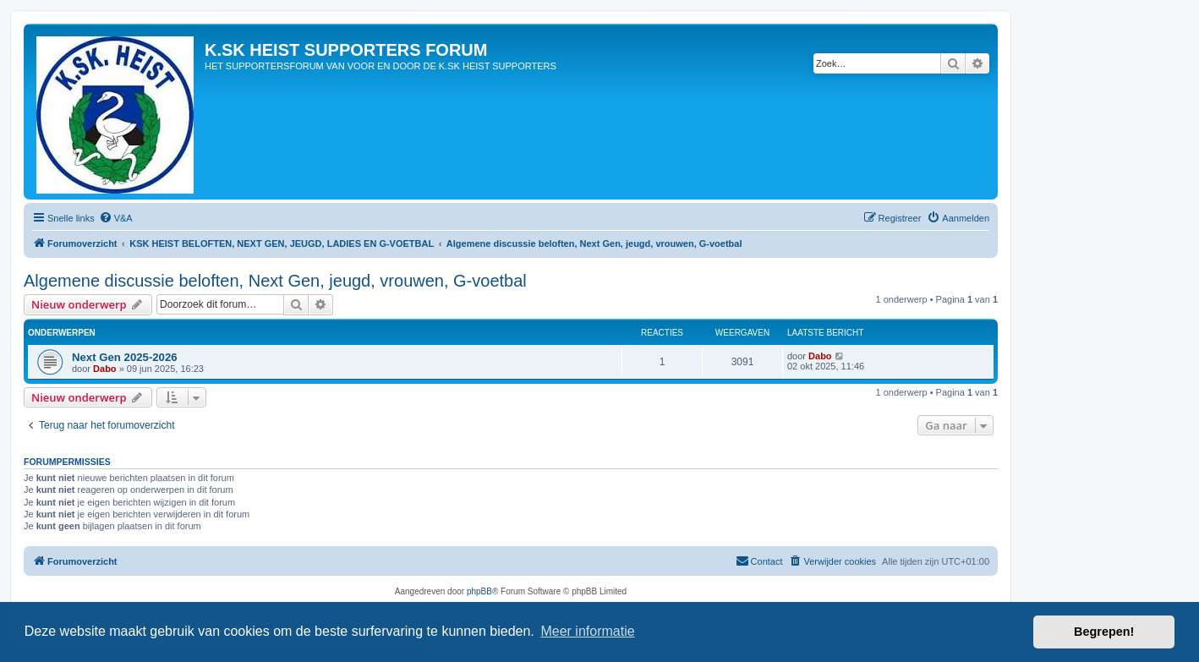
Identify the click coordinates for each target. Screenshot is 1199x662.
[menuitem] (116, 218)
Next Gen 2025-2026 (125, 357)
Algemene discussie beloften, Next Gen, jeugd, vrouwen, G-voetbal (275, 280)
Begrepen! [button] (1104, 631)
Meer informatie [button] (587, 631)
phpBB (479, 591)
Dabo (105, 369)
